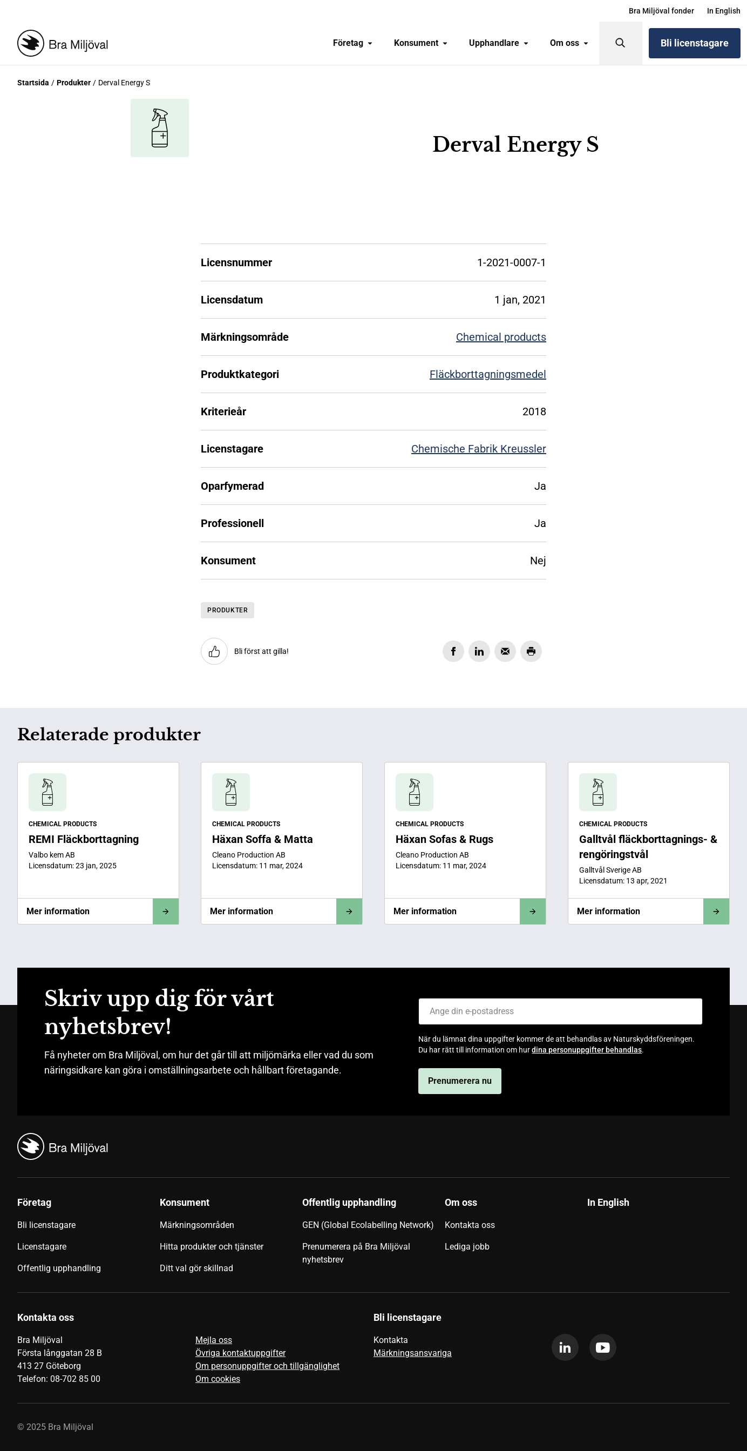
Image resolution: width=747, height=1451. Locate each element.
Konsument (420, 43)
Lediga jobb (467, 1246)
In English (724, 10)
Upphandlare (498, 43)
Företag (352, 43)
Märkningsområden (197, 1225)
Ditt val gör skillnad (196, 1268)
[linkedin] (565, 1347)
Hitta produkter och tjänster (211, 1246)
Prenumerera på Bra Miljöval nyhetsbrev (356, 1253)
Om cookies (217, 1379)
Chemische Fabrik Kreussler (478, 448)
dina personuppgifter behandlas (587, 1049)
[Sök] (620, 43)
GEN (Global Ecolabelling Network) (368, 1225)
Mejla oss (213, 1340)
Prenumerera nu (460, 1081)
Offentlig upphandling (59, 1268)
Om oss (569, 43)
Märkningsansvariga (412, 1353)
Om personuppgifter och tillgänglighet (267, 1366)
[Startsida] (60, 43)
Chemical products (501, 336)
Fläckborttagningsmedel (488, 374)
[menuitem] (661, 11)
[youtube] (602, 1347)
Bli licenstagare (695, 43)
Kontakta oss (470, 1225)
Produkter (74, 82)
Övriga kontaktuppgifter (240, 1353)
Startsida (33, 82)
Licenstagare (41, 1246)
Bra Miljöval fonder (661, 10)
